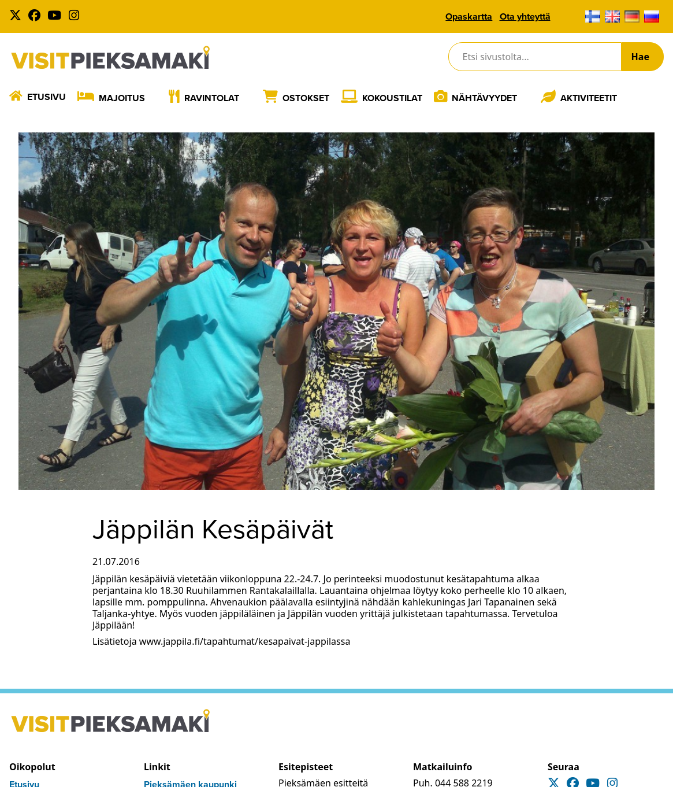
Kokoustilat (392, 98)
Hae (640, 56)
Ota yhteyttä (525, 16)
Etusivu (46, 97)
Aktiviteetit (588, 98)
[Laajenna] (153, 97)
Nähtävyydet (484, 98)
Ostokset (305, 98)
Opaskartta (468, 16)
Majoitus (122, 98)
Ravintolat (211, 98)
